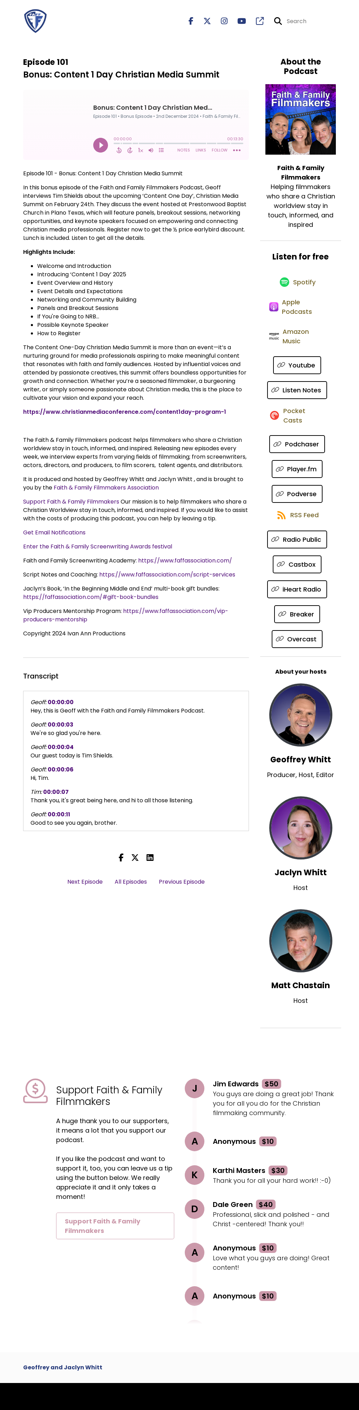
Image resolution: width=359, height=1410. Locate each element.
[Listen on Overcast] (297, 666)
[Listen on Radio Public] (297, 566)
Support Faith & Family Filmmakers (71, 505)
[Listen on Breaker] (297, 641)
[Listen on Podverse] (297, 517)
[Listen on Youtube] (297, 383)
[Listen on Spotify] (297, 289)
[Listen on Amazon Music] (296, 353)
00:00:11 (59, 818)
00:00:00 (61, 705)
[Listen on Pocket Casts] (296, 437)
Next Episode (85, 885)
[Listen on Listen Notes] (297, 408)
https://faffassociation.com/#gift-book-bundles (90, 600)
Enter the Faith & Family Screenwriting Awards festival (97, 550)
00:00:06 (61, 773)
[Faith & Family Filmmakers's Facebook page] (191, 23)
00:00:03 (60, 728)
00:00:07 (56, 795)
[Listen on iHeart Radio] (297, 616)
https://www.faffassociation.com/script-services (167, 578)
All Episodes (131, 885)
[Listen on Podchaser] (297, 467)
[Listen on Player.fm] (297, 492)
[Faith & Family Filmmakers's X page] (203, 23)
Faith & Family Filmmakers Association (106, 491)
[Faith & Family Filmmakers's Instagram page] (220, 23)
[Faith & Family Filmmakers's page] (256, 23)
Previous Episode (182, 885)
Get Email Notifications (54, 536)
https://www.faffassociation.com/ (185, 564)
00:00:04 (61, 750)
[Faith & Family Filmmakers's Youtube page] (237, 23)
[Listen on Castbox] (297, 591)
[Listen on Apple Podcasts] (296, 318)
